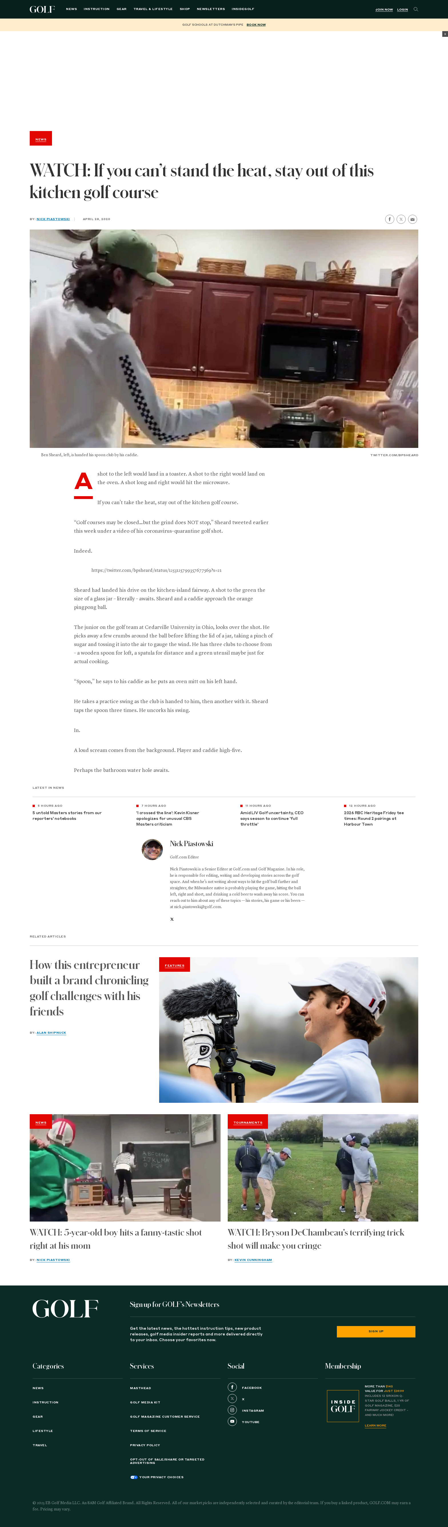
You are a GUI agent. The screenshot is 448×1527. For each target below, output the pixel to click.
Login (402, 9)
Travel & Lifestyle (153, 9)
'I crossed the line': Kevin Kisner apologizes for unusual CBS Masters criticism (167, 818)
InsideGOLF (243, 9)
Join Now (384, 9)
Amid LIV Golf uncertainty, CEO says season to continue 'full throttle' (272, 818)
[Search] (416, 9)
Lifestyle (43, 1431)
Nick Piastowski (53, 219)
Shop (185, 9)
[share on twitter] (401, 219)
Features (174, 965)
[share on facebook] (389, 219)
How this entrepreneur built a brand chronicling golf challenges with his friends (89, 988)
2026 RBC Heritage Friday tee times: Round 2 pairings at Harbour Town (374, 818)
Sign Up (376, 1331)
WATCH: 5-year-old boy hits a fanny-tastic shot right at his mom (116, 1239)
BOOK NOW (256, 24)
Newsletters (211, 9)
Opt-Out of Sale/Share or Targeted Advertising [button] (167, 1461)
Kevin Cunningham (253, 1260)
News (71, 9)
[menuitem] (243, 9)
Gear (122, 9)
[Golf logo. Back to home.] (65, 1309)
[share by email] (413, 219)
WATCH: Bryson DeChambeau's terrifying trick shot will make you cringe (316, 1239)
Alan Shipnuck (51, 1032)
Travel (40, 1445)
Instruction (97, 9)
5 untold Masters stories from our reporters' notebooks (67, 816)
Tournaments (248, 1122)
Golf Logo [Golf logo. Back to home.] (43, 9)
